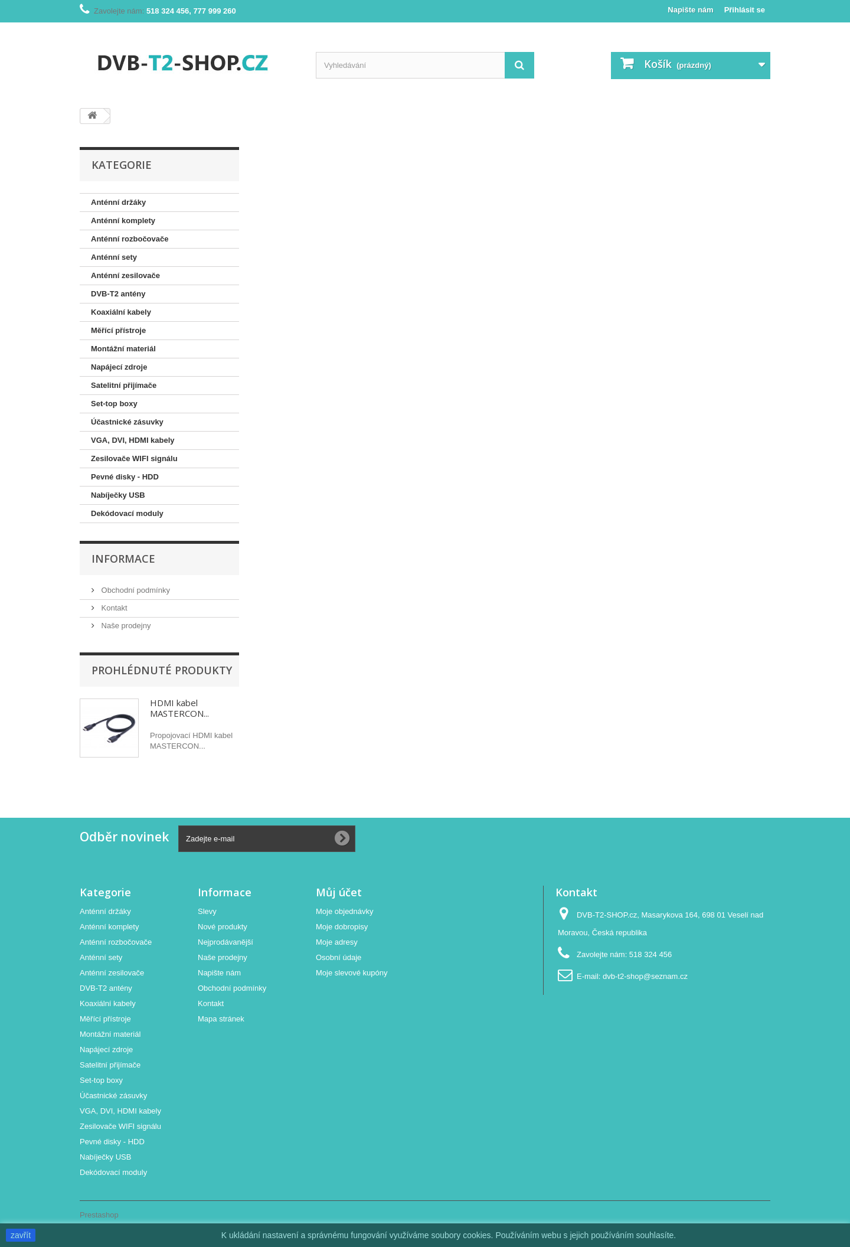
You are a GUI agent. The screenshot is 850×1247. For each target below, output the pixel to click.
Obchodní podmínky (134, 590)
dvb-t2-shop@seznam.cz (645, 976)
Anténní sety (114, 257)
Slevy (207, 911)
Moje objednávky (345, 911)
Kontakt (113, 607)
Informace (123, 558)
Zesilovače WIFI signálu (134, 458)
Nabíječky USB (118, 495)
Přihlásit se (744, 9)
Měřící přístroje (118, 330)
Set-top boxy (114, 403)
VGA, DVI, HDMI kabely (133, 440)
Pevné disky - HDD (125, 476)
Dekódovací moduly (127, 513)
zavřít (21, 1235)
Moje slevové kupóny (351, 972)
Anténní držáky (118, 202)
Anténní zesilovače (125, 275)
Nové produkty (222, 926)
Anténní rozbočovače (129, 238)
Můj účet (339, 892)
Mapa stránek (221, 1018)
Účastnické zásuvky (127, 421)
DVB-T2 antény (118, 293)
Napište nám (690, 9)
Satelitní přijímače (123, 385)
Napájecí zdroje (119, 367)
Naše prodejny (125, 625)
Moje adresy (337, 942)
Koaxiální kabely (121, 312)
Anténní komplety (123, 220)
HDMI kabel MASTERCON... (179, 708)
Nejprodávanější (225, 942)
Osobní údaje (338, 957)
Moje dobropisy (342, 926)
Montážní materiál (123, 348)
